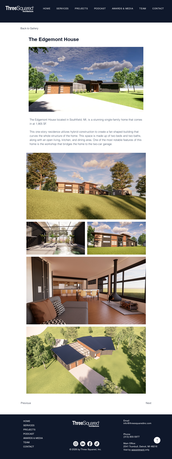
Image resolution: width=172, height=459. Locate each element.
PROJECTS (29, 429)
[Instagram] (75, 443)
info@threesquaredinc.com (137, 423)
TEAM (26, 442)
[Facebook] (89, 443)
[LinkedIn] (82, 443)
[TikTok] (96, 443)
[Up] (157, 440)
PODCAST (28, 434)
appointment (138, 449)
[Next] (143, 403)
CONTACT (28, 446)
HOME (26, 421)
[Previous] (31, 403)
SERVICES (28, 425)
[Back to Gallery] (31, 28)
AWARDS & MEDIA (33, 438)
